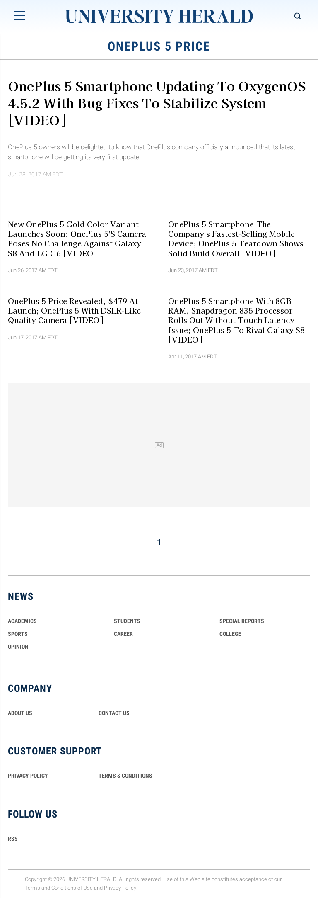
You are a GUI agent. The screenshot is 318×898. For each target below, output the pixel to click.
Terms (32, 888)
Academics (22, 621)
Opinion (18, 646)
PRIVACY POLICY (28, 775)
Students (127, 621)
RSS (13, 838)
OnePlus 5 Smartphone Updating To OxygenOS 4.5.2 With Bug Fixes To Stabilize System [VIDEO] (157, 102)
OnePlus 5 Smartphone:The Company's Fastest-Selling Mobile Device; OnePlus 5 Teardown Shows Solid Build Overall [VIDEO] (236, 238)
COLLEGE (230, 633)
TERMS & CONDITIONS (125, 775)
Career (123, 633)
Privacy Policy (120, 888)
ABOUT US (20, 713)
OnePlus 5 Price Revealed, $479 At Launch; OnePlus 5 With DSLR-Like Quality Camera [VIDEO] (74, 310)
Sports (18, 633)
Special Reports (241, 621)
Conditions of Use (72, 888)
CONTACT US (114, 713)
